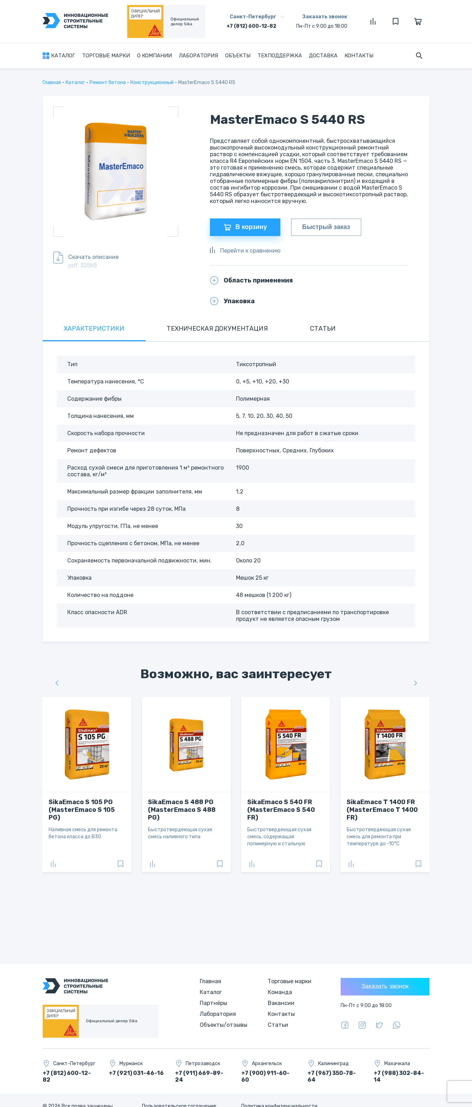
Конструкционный (152, 82)
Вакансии (281, 1003)
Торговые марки (106, 55)
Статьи (278, 1025)
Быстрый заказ (326, 227)
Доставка (323, 55)
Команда (280, 992)
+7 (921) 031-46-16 (136, 1073)
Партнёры (213, 1003)
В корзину (245, 227)
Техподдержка (279, 55)
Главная (52, 82)
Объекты (237, 55)
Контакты (358, 55)
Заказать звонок (324, 17)
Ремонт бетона (107, 82)
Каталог (63, 55)
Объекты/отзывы (223, 1025)
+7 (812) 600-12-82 (251, 26)
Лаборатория (198, 55)
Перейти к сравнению (245, 251)
